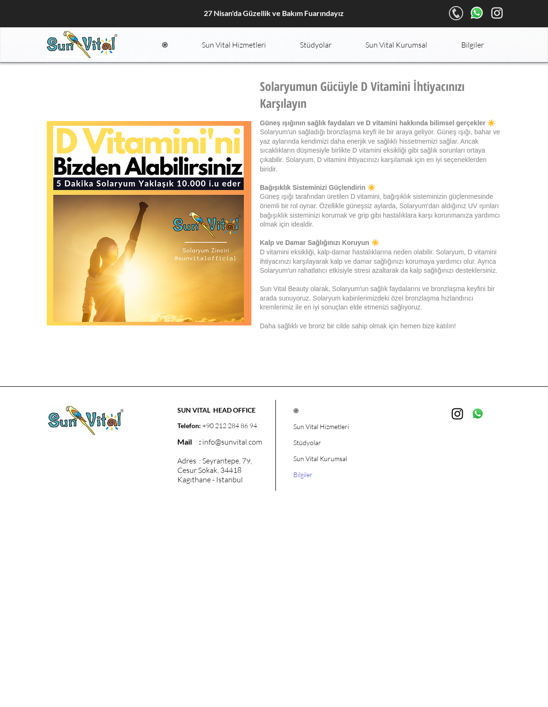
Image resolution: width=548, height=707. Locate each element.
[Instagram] (497, 12)
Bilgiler (303, 475)
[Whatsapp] (476, 12)
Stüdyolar (307, 443)
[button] (234, 44)
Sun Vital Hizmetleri (321, 427)
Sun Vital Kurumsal (320, 459)
